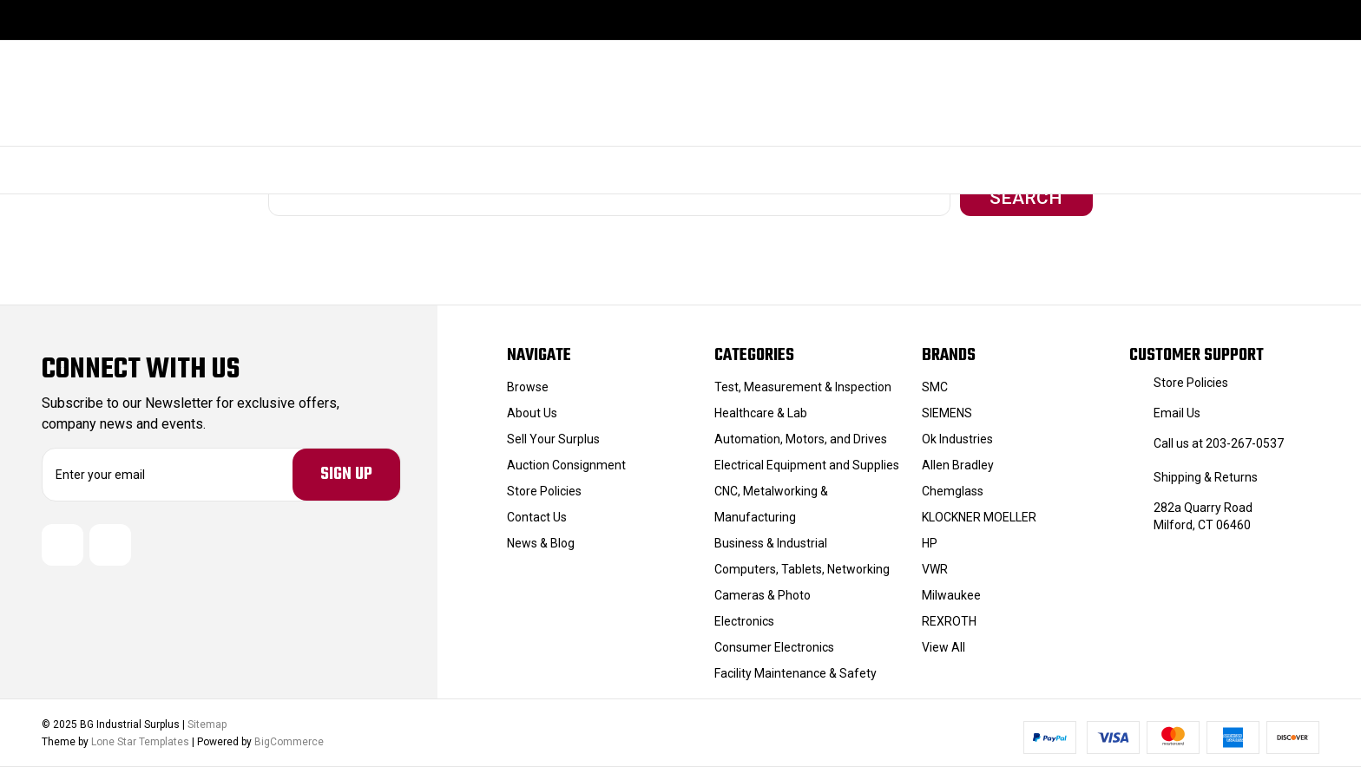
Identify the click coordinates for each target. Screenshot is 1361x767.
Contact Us (537, 517)
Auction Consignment (566, 465)
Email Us (1177, 413)
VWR (935, 569)
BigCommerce (289, 742)
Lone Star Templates (140, 742)
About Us (532, 413)
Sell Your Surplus (553, 439)
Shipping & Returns (1206, 477)
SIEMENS (947, 413)
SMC (935, 387)
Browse (528, 387)
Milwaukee (951, 595)
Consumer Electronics (774, 647)
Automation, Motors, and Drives (800, 439)
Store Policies (544, 491)
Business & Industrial (770, 543)
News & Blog (541, 543)
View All (943, 647)
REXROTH (949, 621)
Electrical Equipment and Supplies (806, 465)
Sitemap (207, 724)
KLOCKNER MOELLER (979, 517)
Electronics (744, 621)
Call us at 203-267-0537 (1219, 443)
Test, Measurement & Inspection (802, 387)
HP (929, 543)
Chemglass (952, 491)
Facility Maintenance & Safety (795, 673)
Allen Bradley (958, 465)
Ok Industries (957, 439)
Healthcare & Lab (760, 413)
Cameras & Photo (762, 595)
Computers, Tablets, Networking (802, 569)
